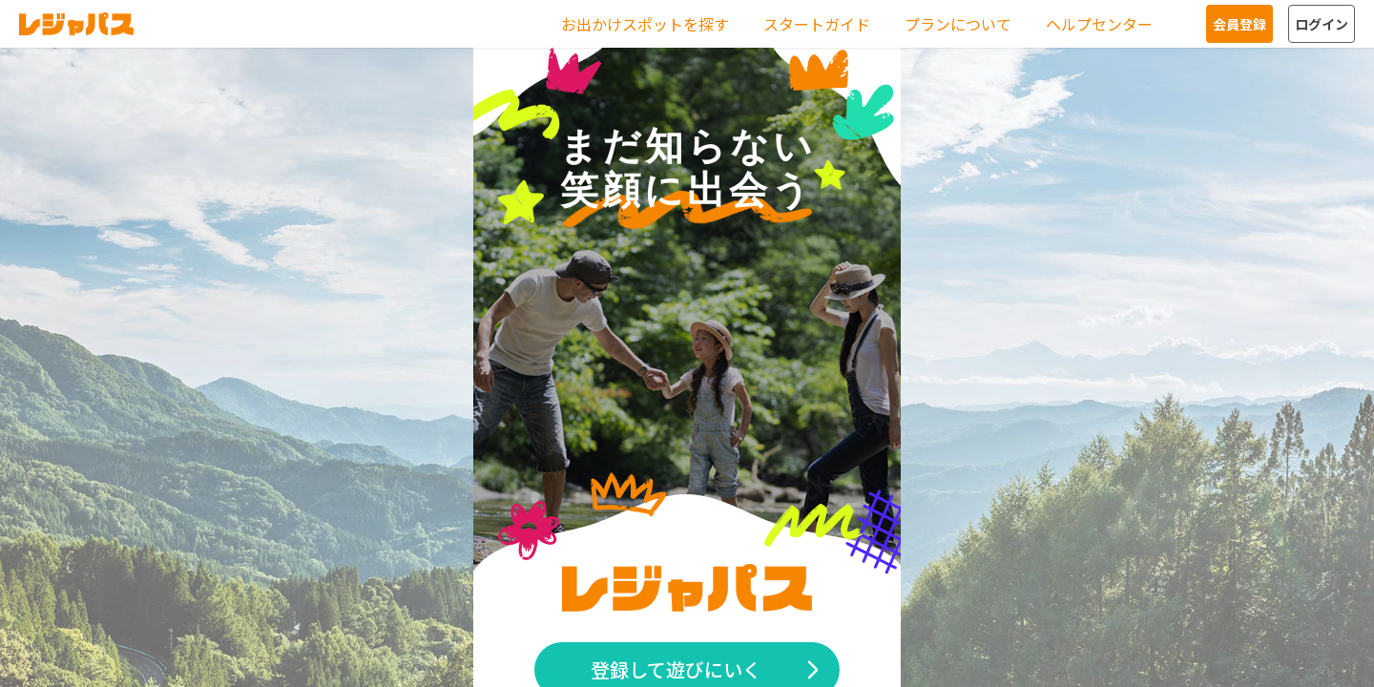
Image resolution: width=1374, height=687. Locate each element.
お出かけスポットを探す (645, 23)
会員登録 (1239, 23)
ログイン (1321, 23)
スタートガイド (816, 23)
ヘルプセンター (1099, 23)
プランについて (958, 23)
